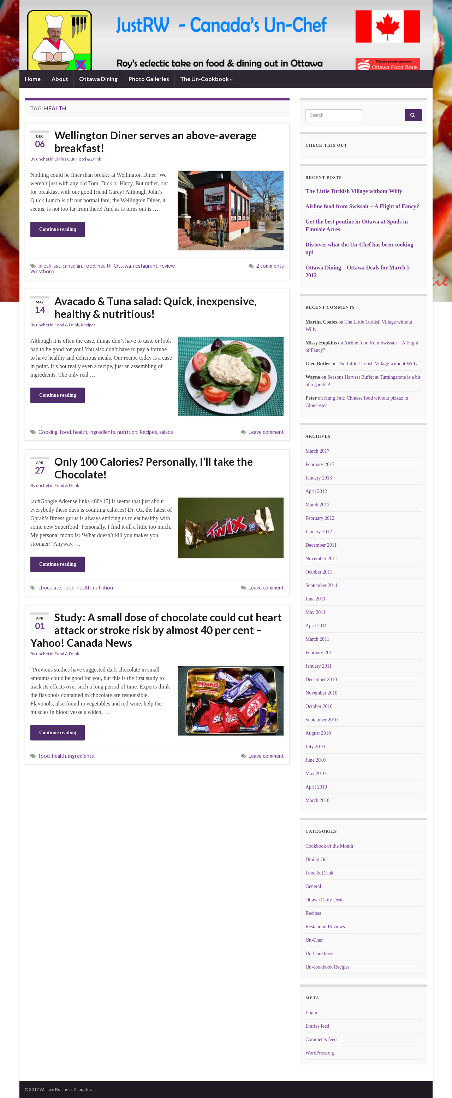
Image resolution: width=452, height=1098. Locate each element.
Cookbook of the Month (329, 846)
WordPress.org (319, 1053)
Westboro (42, 271)
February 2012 (319, 518)
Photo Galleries (149, 78)
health (104, 266)
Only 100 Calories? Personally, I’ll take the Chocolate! (153, 468)
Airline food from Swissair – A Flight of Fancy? (362, 206)
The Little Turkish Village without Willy (353, 191)
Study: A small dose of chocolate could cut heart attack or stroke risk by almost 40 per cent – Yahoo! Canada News (156, 630)
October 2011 (318, 572)
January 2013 (318, 478)
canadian (72, 266)
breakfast (49, 266)
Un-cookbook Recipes (327, 967)
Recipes (88, 324)
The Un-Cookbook (206, 78)
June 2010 (315, 760)
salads (166, 432)
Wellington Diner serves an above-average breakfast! (155, 141)
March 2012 (317, 504)
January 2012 (318, 531)
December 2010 (321, 679)
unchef (42, 159)
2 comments (270, 266)
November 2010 (321, 693)
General (313, 886)
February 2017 (319, 464)
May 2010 (315, 773)
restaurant (145, 266)
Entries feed (317, 1026)
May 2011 (315, 612)
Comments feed (321, 1039)
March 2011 (317, 639)
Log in (312, 1012)
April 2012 (316, 491)
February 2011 (319, 652)
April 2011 (316, 625)
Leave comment (266, 432)
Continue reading (57, 229)
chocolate (49, 588)
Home (33, 78)
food (89, 266)
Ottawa (122, 266)
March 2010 (317, 800)
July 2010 (315, 746)
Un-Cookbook (319, 953)
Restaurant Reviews (325, 926)
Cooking (48, 432)
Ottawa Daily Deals (324, 899)
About (60, 78)
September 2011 (321, 585)
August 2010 (318, 733)
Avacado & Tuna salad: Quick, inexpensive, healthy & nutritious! (155, 307)
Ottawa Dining (98, 78)
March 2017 (317, 451)
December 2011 (321, 545)
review (167, 266)
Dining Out (64, 159)
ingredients (102, 432)
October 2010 (319, 706)
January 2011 (318, 666)
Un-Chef (314, 940)
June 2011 (315, 599)
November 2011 (321, 558)
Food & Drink (88, 159)
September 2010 (321, 719)
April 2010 (316, 787)
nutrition (127, 432)
